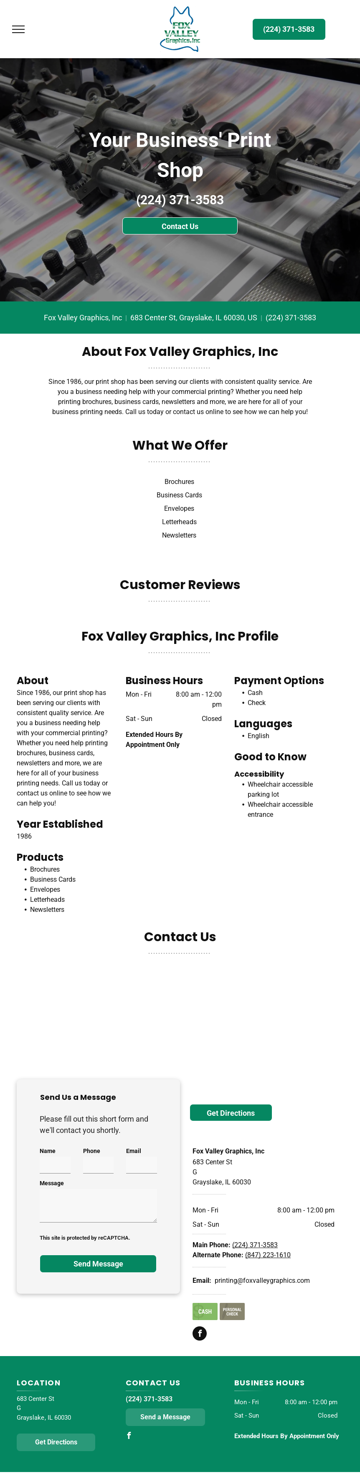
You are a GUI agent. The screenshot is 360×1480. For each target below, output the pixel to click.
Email (133, 1151)
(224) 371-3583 (180, 200)
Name (48, 1151)
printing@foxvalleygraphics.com (262, 1280)
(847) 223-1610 (268, 1255)
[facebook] (200, 1334)
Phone (91, 1151)
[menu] (18, 29)
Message (52, 1183)
